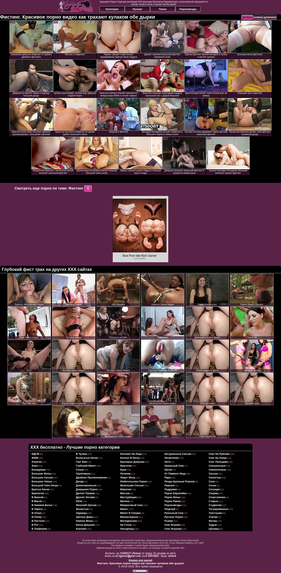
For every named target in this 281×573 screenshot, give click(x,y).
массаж (125, 493)
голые (80, 469)
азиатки (37, 461)
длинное (270, 17)
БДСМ (35, 453)
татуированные (218, 509)
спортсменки (217, 497)
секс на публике (219, 453)
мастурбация (128, 497)
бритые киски (40, 489)
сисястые (215, 477)
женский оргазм (86, 505)
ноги (167, 461)
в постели (38, 520)
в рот (35, 524)
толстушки (215, 513)
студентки (215, 505)
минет (124, 509)
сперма (213, 493)
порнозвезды (173, 505)
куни (123, 469)
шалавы (214, 528)
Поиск (162, 9)
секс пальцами (218, 461)
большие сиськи (42, 477)
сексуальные (217, 465)
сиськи (213, 473)
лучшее (247, 17)
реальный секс (174, 513)
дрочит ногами (85, 497)
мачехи (124, 501)
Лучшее (137, 9)
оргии (168, 469)
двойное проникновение (91, 477)
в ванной (38, 497)
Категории (112, 9)
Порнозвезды (188, 9)
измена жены (84, 520)
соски (212, 485)
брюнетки (38, 493)
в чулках (81, 453)
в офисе (37, 509)
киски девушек (85, 524)
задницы (81, 513)
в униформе (39, 528)
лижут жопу (127, 477)
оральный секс (174, 465)
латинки (125, 473)
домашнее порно (86, 489)
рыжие (169, 520)
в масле (37, 501)
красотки (126, 465)
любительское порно (133, 481)
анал (35, 465)
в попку (37, 517)
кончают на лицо (131, 453)
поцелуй (170, 509)
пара (168, 477)
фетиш (213, 520)
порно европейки (176, 493)
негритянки (172, 457)
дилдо (80, 481)
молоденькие (128, 520)
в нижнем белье (42, 505)
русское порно (174, 517)
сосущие (214, 489)
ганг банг (82, 461)
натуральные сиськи (178, 453)
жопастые (82, 509)
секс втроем (172, 524)
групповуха (83, 473)
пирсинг (170, 485)
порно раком (173, 501)
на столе (126, 524)
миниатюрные (129, 517)
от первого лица (175, 473)
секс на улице (218, 457)
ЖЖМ (35, 457)
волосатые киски (87, 457)
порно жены (172, 497)
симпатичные (217, 469)
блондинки (39, 469)
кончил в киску (130, 457)
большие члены (42, 481)
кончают (81, 528)
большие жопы (41, 473)
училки (213, 517)
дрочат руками (85, 493)
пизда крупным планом (180, 481)
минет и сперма (130, 513)
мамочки (125, 489)
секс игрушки (173, 528)
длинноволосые (86, 485)
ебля (79, 501)
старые (213, 501)
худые (213, 524)
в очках (37, 513)
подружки (171, 489)
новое (258, 17)
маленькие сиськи (132, 485)
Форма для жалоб (140, 560)
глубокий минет (86, 465)
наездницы (127, 528)
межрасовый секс (131, 505)
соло (212, 481)
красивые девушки (132, 461)
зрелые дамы (85, 517)
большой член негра (45, 485)
